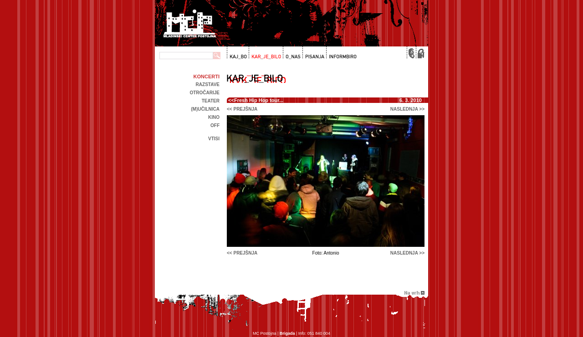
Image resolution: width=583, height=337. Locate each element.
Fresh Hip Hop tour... (258, 100)
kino (214, 117)
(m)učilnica (205, 109)
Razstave (208, 84)
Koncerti (207, 76)
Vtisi (214, 138)
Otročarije (204, 92)
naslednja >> (407, 109)
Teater (211, 100)
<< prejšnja (242, 109)
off (215, 125)
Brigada (287, 333)
